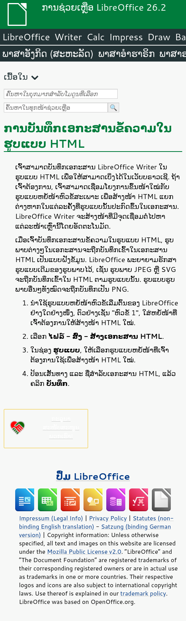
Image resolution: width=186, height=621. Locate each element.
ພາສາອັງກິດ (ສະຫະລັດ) (48, 53)
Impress (126, 36)
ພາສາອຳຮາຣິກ (126, 53)
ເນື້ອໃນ (16, 76)
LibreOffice (26, 36)
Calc (96, 36)
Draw (158, 36)
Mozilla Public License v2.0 (84, 551)
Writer (68, 36)
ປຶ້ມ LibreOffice (93, 476)
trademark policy (143, 593)
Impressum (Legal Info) (51, 518)
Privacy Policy (108, 518)
